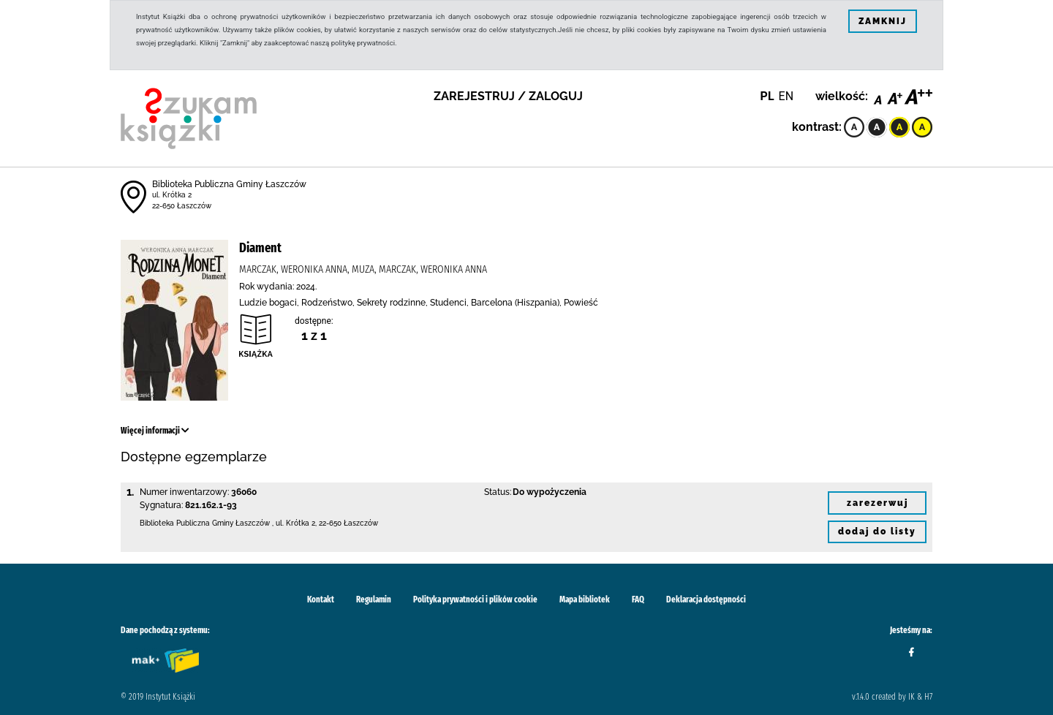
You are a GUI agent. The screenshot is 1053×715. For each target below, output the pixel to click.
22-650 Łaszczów (181, 206)
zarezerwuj (877, 503)
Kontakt (320, 599)
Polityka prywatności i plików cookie (475, 599)
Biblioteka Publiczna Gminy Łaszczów (229, 184)
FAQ (638, 599)
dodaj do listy (877, 531)
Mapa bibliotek (584, 599)
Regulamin (373, 599)
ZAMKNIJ (882, 21)
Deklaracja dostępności (706, 599)
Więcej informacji (155, 430)
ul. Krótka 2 (172, 195)
